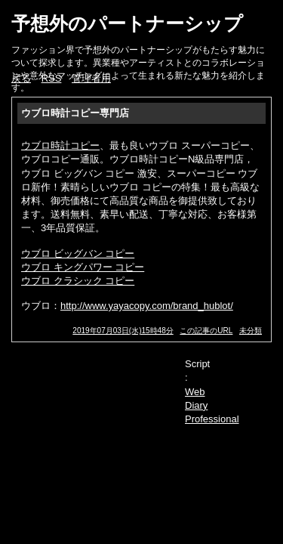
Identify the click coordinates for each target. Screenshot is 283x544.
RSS (52, 78)
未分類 (250, 330)
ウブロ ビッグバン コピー (77, 253)
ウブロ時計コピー (60, 145)
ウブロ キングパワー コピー (82, 267)
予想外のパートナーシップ (127, 23)
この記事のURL (206, 330)
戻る (21, 78)
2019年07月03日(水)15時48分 (122, 330)
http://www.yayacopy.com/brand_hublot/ (146, 305)
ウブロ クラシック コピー (77, 280)
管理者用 (91, 78)
